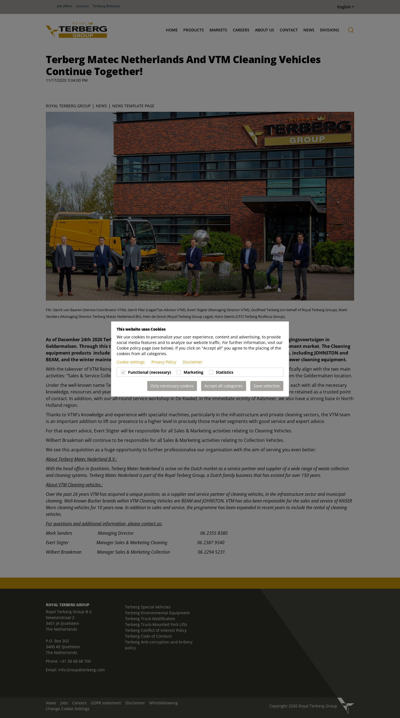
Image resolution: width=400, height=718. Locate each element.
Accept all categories (223, 385)
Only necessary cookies (172, 385)
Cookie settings (131, 362)
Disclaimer (192, 362)
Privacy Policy (164, 362)
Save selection (267, 385)
